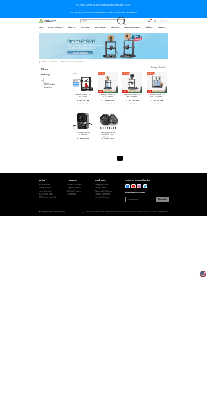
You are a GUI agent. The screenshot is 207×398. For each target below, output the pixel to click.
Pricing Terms (101, 188)
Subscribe (162, 199)
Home (43, 62)
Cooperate (71, 194)
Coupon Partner (74, 188)
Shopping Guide (102, 185)
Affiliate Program (74, 191)
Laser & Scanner (45, 191)
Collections (53, 62)
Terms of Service (102, 197)
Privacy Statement (102, 194)
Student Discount (74, 185)
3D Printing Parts (45, 194)
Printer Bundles (45, 188)
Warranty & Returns (103, 191)
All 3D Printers (44, 185)
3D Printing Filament (47, 197)
